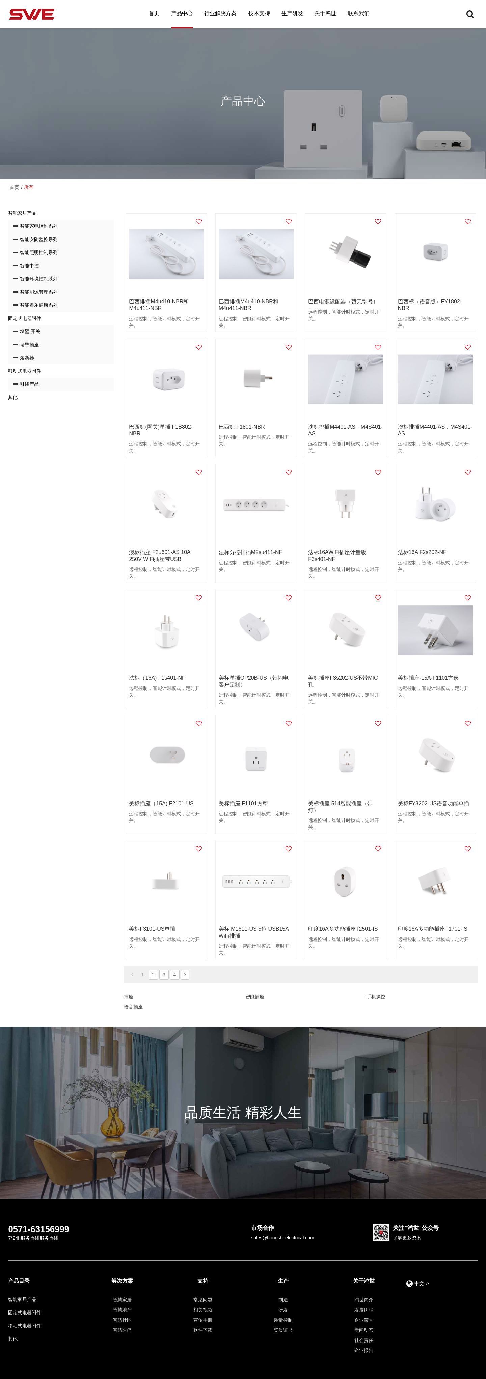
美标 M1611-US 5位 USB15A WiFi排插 (254, 932)
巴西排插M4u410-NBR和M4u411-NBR (159, 305)
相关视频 (202, 1310)
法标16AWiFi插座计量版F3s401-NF (337, 555)
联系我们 (359, 13)
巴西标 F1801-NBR (242, 427)
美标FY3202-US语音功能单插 (433, 803)
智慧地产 (122, 1310)
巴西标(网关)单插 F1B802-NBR (160, 430)
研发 (283, 1310)
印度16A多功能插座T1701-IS (432, 929)
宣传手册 (202, 1320)
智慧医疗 (122, 1330)
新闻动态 (363, 1330)
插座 (128, 996)
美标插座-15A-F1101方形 (428, 678)
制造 (283, 1299)
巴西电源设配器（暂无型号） (343, 301)
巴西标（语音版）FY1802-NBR (430, 305)
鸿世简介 (363, 1299)
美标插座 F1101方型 (243, 803)
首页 (153, 13)
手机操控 (376, 996)
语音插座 (133, 1006)
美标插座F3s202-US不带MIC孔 (343, 681)
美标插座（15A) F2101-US (161, 803)
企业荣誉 (363, 1320)
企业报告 (363, 1350)
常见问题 (202, 1299)
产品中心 (182, 13)
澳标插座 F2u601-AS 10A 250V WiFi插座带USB (159, 555)
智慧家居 (122, 1299)
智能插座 (254, 996)
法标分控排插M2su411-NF (250, 552)
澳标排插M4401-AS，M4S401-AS (345, 430)
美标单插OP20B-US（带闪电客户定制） (254, 681)
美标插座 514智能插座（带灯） (340, 807)
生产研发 (292, 13)
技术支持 (259, 13)
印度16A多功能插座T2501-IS (343, 929)
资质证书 (283, 1330)
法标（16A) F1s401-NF (157, 678)
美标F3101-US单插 (152, 929)
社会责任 (363, 1340)
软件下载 (202, 1330)
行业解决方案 (220, 13)
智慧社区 (122, 1320)
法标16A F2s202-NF (422, 552)
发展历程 (363, 1310)
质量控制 (283, 1320)
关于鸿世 (325, 13)
